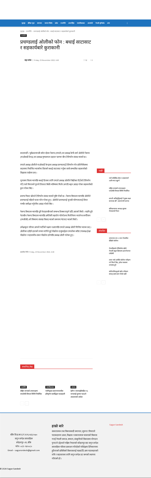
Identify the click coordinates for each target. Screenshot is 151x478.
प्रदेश (56, 23)
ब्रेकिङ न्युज (31, 23)
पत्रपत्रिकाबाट (81, 23)
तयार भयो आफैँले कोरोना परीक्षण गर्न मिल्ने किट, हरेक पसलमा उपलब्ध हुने (119, 262)
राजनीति (63, 23)
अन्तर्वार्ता (90, 23)
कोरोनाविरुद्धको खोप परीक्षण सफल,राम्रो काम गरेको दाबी (118, 272)
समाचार (39, 23)
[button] (127, 23)
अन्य (108, 23)
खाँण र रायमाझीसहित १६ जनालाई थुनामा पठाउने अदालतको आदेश (79, 394)
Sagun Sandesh (116, 424)
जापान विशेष (48, 23)
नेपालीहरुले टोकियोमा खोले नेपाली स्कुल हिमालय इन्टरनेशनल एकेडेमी (119, 251)
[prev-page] (22, 403)
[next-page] (27, 403)
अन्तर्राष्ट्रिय (71, 23)
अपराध (73, 387)
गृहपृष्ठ (23, 23)
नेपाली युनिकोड (99, 23)
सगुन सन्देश (28, 60)
